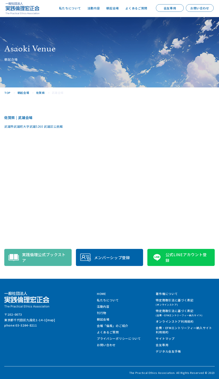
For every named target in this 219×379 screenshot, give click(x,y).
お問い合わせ (199, 8)
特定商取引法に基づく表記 (174, 302)
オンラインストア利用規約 (174, 321)
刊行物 (101, 313)
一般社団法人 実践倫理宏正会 (22, 8)
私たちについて (70, 8)
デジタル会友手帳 (168, 351)
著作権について (167, 294)
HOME (101, 294)
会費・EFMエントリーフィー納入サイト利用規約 (184, 330)
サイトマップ (165, 338)
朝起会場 (112, 8)
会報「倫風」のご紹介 (112, 326)
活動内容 (93, 8)
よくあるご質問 (136, 8)
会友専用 (170, 8)
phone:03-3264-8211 (20, 325)
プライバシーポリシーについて (119, 338)
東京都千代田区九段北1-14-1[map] (29, 320)
